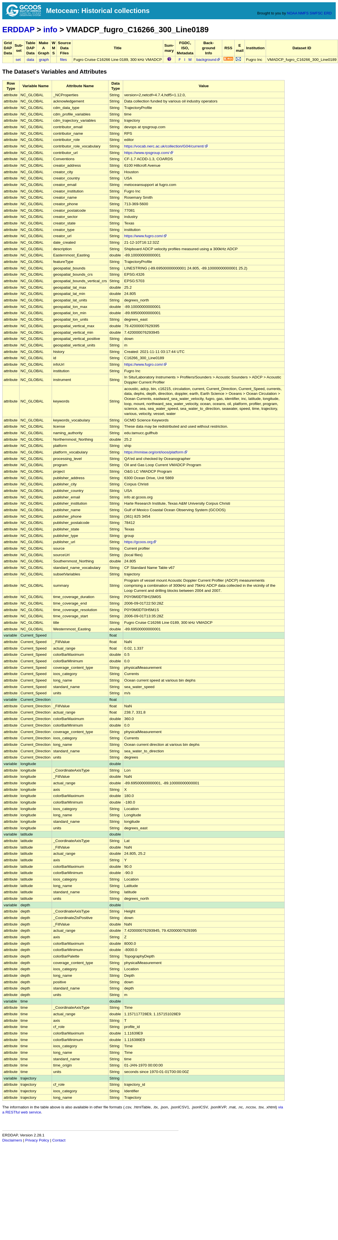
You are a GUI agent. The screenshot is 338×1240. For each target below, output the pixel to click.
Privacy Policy (37, 1140)
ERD (328, 13)
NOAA (292, 13)
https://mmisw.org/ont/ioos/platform (156, 452)
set (18, 59)
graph (44, 59)
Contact (59, 1140)
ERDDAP (18, 29)
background (208, 59)
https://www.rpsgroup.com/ (149, 153)
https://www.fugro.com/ (146, 236)
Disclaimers (12, 1140)
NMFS (303, 13)
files (63, 59)
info (50, 29)
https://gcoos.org (140, 542)
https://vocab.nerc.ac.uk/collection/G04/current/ (166, 146)
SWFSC (316, 13)
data (30, 59)
